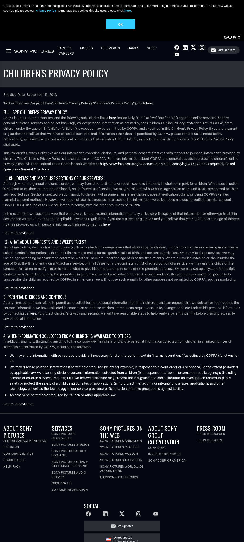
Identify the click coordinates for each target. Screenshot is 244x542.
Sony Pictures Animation (121, 441)
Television (110, 48)
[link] (232, 36)
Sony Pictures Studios (70, 444)
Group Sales (62, 483)
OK (120, 24)
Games (133, 48)
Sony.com (156, 447)
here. (128, 10)
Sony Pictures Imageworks (64, 436)
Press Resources (211, 434)
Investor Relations (164, 454)
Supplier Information (70, 489)
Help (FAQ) (11, 466)
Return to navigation (18, 233)
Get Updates (227, 50)
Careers (66, 53)
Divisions (11, 447)
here (149, 103)
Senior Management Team (24, 441)
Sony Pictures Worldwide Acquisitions (121, 468)
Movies (86, 48)
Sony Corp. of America (167, 460)
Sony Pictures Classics (119, 447)
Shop (152, 48)
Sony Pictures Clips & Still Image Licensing (70, 463)
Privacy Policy (46, 10)
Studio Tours (14, 460)
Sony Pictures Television (121, 460)
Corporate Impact (18, 453)
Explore (65, 48)
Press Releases (209, 440)
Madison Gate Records (119, 477)
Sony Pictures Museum (119, 453)
